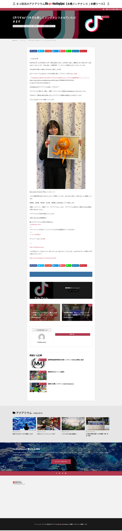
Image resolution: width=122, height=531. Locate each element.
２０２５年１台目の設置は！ (70, 434)
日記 (31, 26)
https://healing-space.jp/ (37, 247)
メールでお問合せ (35, 234)
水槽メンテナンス (39, 26)
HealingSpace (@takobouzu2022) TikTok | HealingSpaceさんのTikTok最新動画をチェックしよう (60, 77)
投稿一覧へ (72, 334)
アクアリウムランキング (19, 484)
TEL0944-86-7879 (35, 224)
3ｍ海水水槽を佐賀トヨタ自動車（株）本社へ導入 (97, 435)
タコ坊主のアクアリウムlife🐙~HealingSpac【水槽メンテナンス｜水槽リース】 (61, 4)
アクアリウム (27, 26)
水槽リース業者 (46, 26)
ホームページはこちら (61, 461)
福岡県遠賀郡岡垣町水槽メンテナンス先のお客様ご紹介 (67, 360)
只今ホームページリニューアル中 (46, 434)
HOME (15, 40)
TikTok (52, 26)
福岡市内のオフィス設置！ (57, 372)
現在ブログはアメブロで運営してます (23, 434)
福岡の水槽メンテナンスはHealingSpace (62, 384)
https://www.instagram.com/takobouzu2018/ (43, 258)
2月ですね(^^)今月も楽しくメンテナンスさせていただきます (42, 40)
